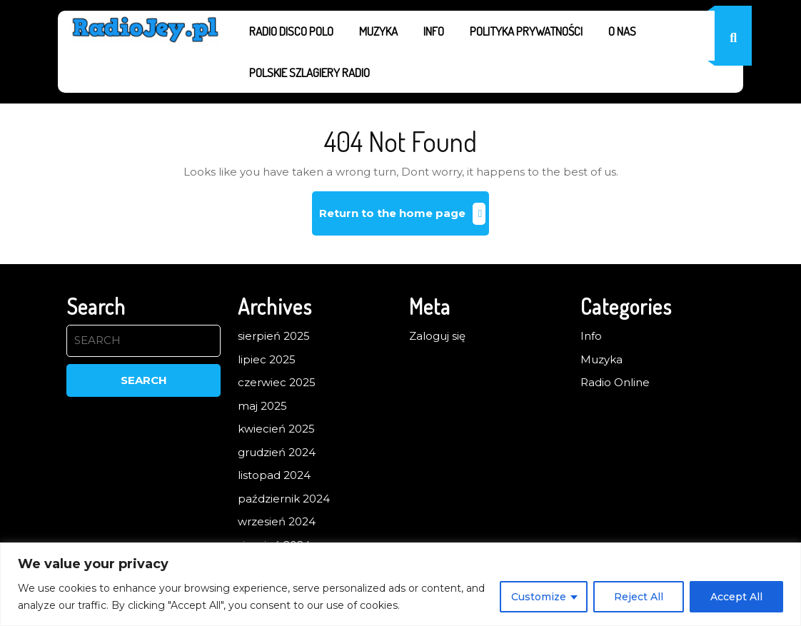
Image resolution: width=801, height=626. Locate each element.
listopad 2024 (274, 475)
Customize (538, 596)
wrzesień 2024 (277, 521)
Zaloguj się (437, 336)
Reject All (638, 596)
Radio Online (615, 382)
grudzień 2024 (277, 452)
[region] (400, 584)
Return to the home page (404, 219)
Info (433, 31)
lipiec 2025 (267, 359)
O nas (622, 31)
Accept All (736, 596)
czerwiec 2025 (277, 382)
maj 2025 (262, 406)
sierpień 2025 (274, 336)
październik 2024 (284, 498)
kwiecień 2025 (276, 428)
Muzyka (378, 31)
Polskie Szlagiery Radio (309, 72)
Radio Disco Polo (291, 31)
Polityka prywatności (526, 31)
